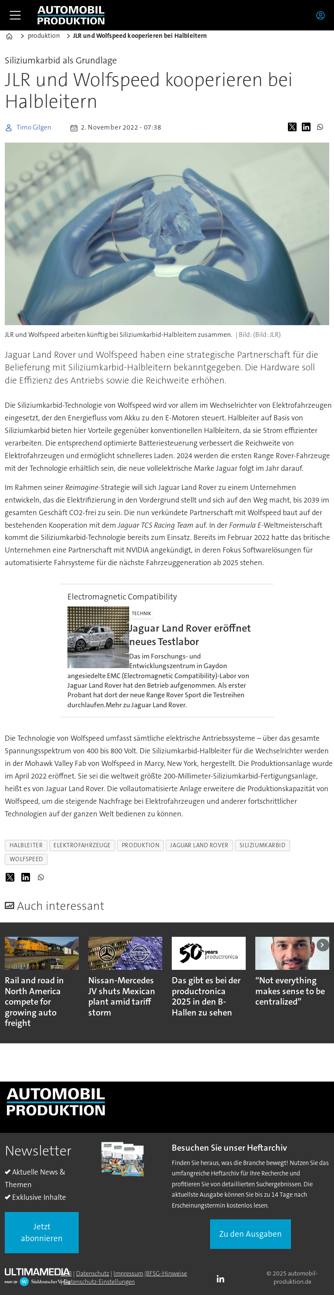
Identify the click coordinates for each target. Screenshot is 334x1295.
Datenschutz (92, 1273)
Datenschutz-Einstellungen (99, 1281)
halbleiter (26, 845)
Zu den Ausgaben (250, 1233)
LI (222, 1279)
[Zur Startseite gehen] (71, 15)
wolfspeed (26, 859)
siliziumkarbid (263, 845)
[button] (323, 945)
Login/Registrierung (322, 15)
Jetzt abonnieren (42, 1232)
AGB (66, 1273)
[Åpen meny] (15, 15)
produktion (140, 845)
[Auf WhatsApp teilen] (321, 127)
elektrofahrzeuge (82, 845)
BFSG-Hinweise (166, 1273)
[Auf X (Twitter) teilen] (294, 127)
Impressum (128, 1273)
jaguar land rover (199, 845)
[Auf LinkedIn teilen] (307, 127)
